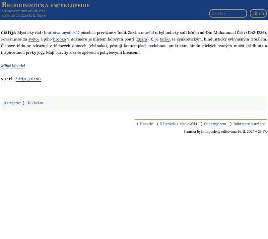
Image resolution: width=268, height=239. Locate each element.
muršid (147, 32)
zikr (73, 52)
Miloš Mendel (13, 65)
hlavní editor (11, 15)
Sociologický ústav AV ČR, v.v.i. (23, 11)
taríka (165, 39)
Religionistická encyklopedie (46, 4)
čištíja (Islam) (28, 78)
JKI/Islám (35, 103)
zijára (142, 39)
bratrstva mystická (61, 32)
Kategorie (12, 103)
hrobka (59, 39)
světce (34, 39)
